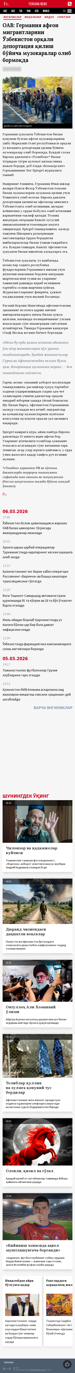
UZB (36, 11)
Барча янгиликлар (53, 707)
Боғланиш (8, 1362)
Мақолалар (34, 17)
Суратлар (64, 17)
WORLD (46, 11)
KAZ (5, 11)
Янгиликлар (13, 17)
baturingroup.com (37, 1370)
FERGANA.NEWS (38, 4)
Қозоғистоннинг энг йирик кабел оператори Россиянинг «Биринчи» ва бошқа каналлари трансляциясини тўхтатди (35, 576)
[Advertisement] (37, 752)
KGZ (13, 11)
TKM (29, 11)
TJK (20, 11)
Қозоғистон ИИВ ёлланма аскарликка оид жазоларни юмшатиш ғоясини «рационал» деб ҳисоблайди (37, 694)
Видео (50, 17)
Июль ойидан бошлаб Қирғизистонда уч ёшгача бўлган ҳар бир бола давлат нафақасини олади (32, 625)
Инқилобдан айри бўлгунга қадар (19, 1283)
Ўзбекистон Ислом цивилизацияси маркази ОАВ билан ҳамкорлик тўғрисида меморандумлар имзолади (35, 528)
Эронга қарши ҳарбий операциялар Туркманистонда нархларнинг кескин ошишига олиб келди (37, 552)
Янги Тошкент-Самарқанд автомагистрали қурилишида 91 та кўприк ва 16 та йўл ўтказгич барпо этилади (37, 600)
